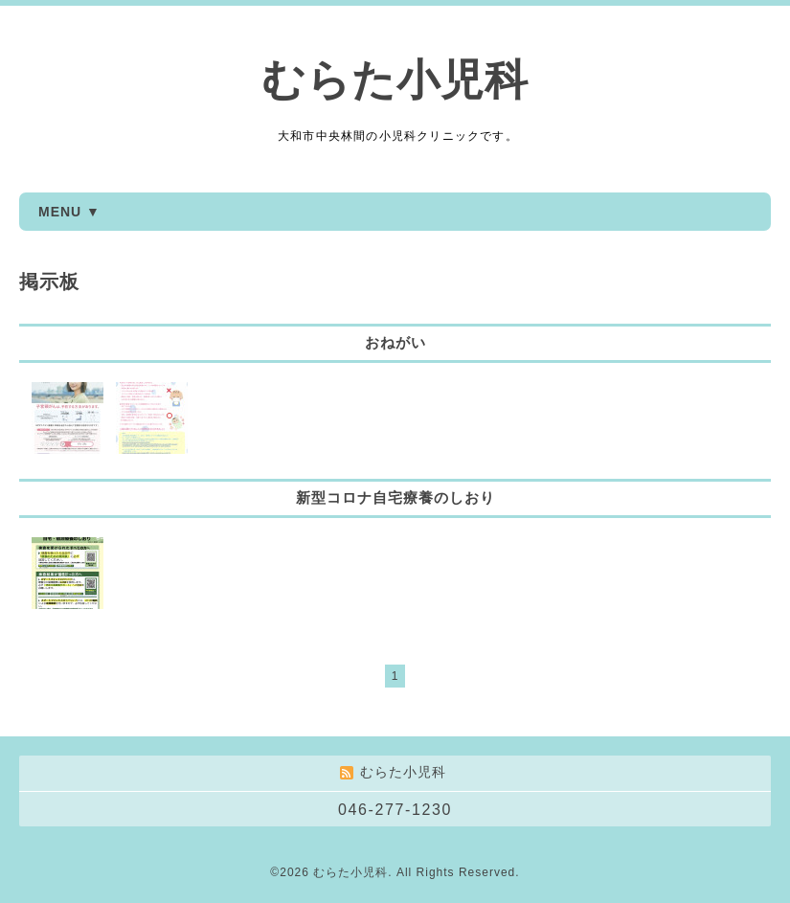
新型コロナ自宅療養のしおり (395, 497)
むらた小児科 (395, 80)
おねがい (395, 342)
